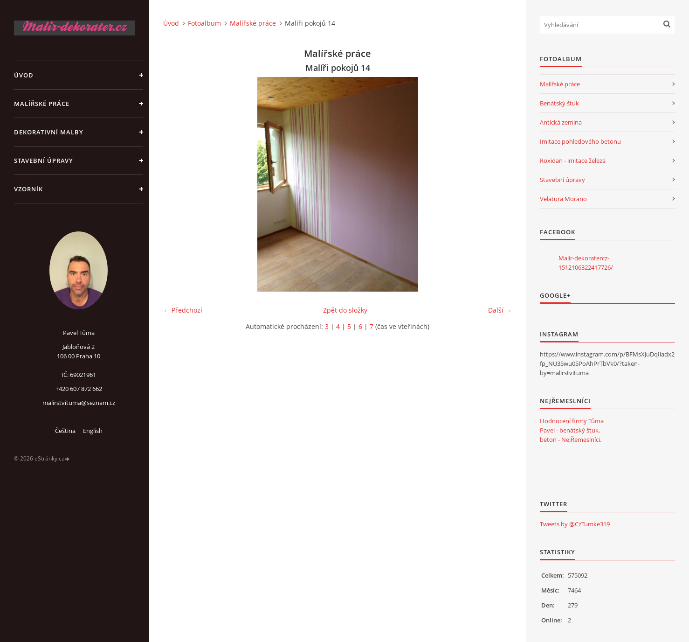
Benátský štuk (559, 103)
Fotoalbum (204, 23)
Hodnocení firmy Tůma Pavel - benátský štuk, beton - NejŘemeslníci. (572, 430)
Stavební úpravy (43, 160)
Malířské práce (41, 103)
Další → (500, 310)
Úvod (24, 75)
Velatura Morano (563, 199)
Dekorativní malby (48, 132)
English (93, 430)
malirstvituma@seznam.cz (78, 402)
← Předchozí (182, 310)
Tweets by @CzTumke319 (575, 524)
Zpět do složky (345, 310)
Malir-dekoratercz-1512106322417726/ (585, 263)
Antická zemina (561, 122)
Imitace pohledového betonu (580, 141)
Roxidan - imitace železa (573, 160)
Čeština (65, 430)
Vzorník (28, 189)
